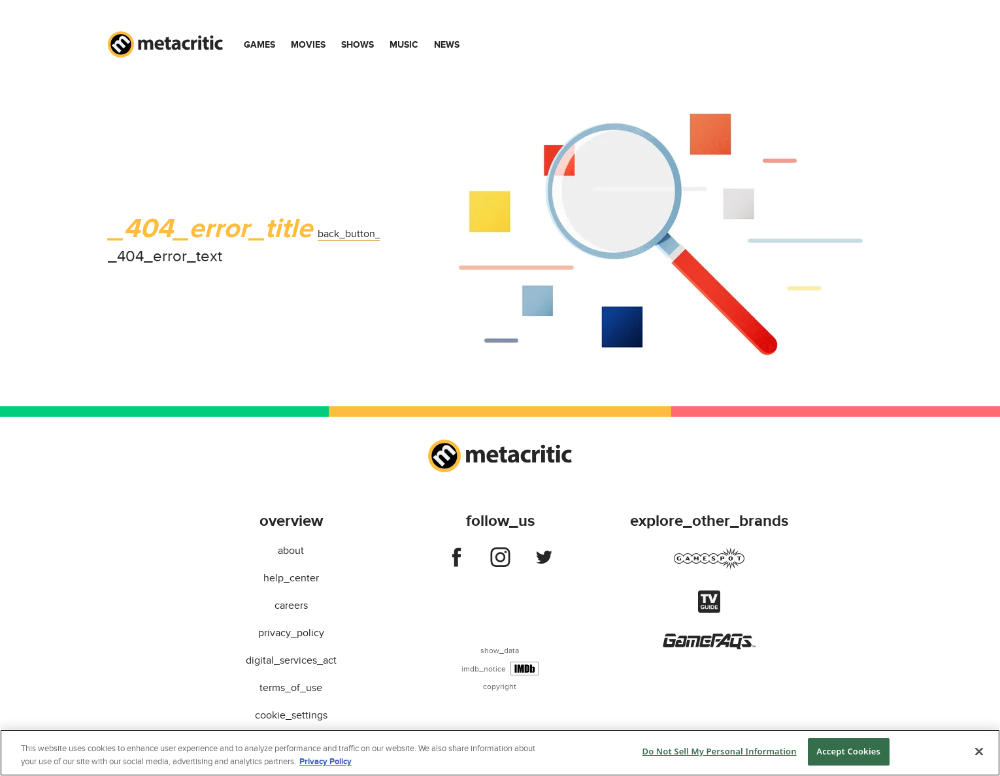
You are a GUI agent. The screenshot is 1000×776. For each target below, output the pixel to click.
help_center (291, 578)
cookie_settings (291, 715)
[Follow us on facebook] (456, 559)
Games (259, 44)
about (291, 550)
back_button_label (360, 233)
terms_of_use (290, 687)
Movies (308, 44)
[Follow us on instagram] (500, 559)
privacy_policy (291, 632)
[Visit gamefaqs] (709, 646)
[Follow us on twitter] (544, 559)
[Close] (979, 751)
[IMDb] (524, 668)
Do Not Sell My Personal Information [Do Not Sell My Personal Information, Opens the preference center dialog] (719, 751)
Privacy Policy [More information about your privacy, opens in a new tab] (325, 761)
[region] (500, 753)
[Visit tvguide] (709, 609)
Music (404, 44)
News (446, 44)
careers (291, 605)
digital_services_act (291, 660)
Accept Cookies (848, 751)
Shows (357, 44)
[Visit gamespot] (709, 566)
